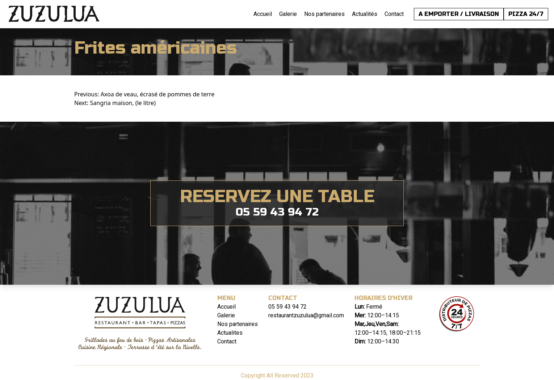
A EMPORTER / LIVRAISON (459, 14)
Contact (394, 14)
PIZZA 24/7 (525, 14)
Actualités (364, 14)
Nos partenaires (324, 14)
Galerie (288, 14)
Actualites (230, 332)
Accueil (262, 14)
